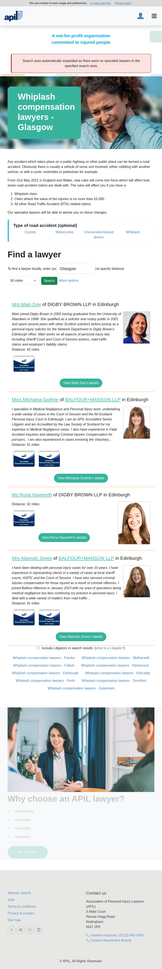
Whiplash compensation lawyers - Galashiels (80, 688)
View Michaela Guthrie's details (81, 478)
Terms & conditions (22, 906)
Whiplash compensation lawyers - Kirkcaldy (117, 673)
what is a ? (110, 648)
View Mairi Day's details (81, 383)
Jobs (11, 900)
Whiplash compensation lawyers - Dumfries (114, 680)
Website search (19, 893)
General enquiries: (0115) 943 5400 (115, 935)
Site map (14, 920)
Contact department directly (109, 940)
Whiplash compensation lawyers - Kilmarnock (115, 665)
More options (69, 280)
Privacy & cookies (21, 913)
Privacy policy (123, 3)
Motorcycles (64, 232)
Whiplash (133, 232)
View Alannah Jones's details (81, 636)
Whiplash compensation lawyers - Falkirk (43, 665)
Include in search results (67, 648)
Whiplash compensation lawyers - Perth (45, 680)
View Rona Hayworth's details (64, 537)
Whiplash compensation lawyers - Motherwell (115, 658)
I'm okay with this (100, 3)
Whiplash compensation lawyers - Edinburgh (45, 673)
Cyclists (30, 232)
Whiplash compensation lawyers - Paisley (44, 658)
